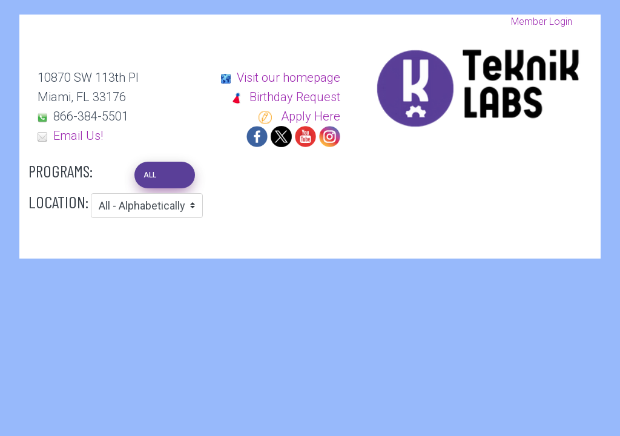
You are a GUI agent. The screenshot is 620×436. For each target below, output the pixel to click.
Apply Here (299, 116)
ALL (149, 175)
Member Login (541, 21)
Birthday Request (285, 97)
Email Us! (78, 135)
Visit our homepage (288, 77)
